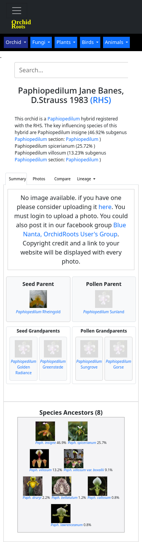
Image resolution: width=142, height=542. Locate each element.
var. (84, 469)
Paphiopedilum (63, 119)
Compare (62, 178)
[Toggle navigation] (16, 10)
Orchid (14, 42)
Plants (64, 42)
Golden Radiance (23, 367)
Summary (17, 178)
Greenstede (53, 364)
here (104, 207)
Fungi (39, 42)
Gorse (118, 364)
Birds (88, 42)
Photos (39, 178)
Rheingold (38, 311)
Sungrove (89, 364)
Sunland (103, 311)
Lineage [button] (84, 178)
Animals (115, 42)
